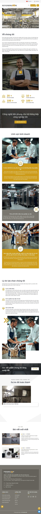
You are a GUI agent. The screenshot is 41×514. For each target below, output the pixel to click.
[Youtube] (33, 496)
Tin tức (16, 502)
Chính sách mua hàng (6, 495)
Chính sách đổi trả (5, 502)
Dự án (16, 498)
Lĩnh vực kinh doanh (20, 134)
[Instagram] (35, 496)
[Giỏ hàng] (33, 5)
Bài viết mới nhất (20, 429)
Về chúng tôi (17, 495)
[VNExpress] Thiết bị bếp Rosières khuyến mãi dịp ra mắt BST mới (29, 436)
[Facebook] (28, 496)
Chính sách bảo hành (6, 498)
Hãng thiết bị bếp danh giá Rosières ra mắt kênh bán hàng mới (29, 450)
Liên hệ (16, 504)
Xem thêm (35, 368)
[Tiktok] (31, 496)
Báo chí (16, 500)
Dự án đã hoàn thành (20, 382)
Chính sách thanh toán (6, 500)
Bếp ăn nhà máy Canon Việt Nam (10, 403)
